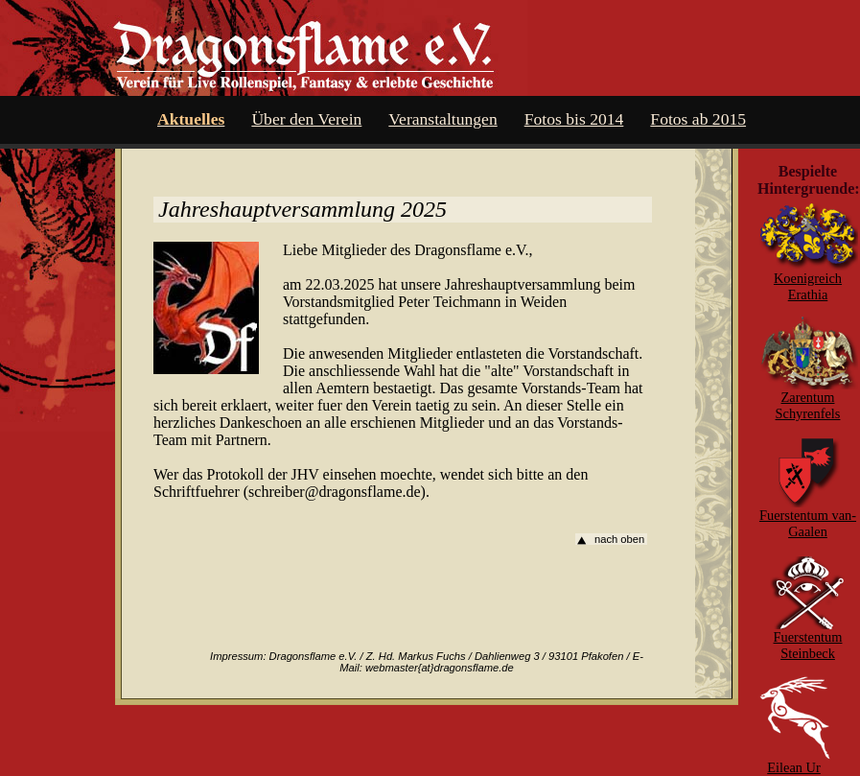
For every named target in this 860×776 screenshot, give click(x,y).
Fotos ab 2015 (698, 119)
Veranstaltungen (442, 119)
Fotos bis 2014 (574, 119)
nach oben (619, 539)
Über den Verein (306, 119)
